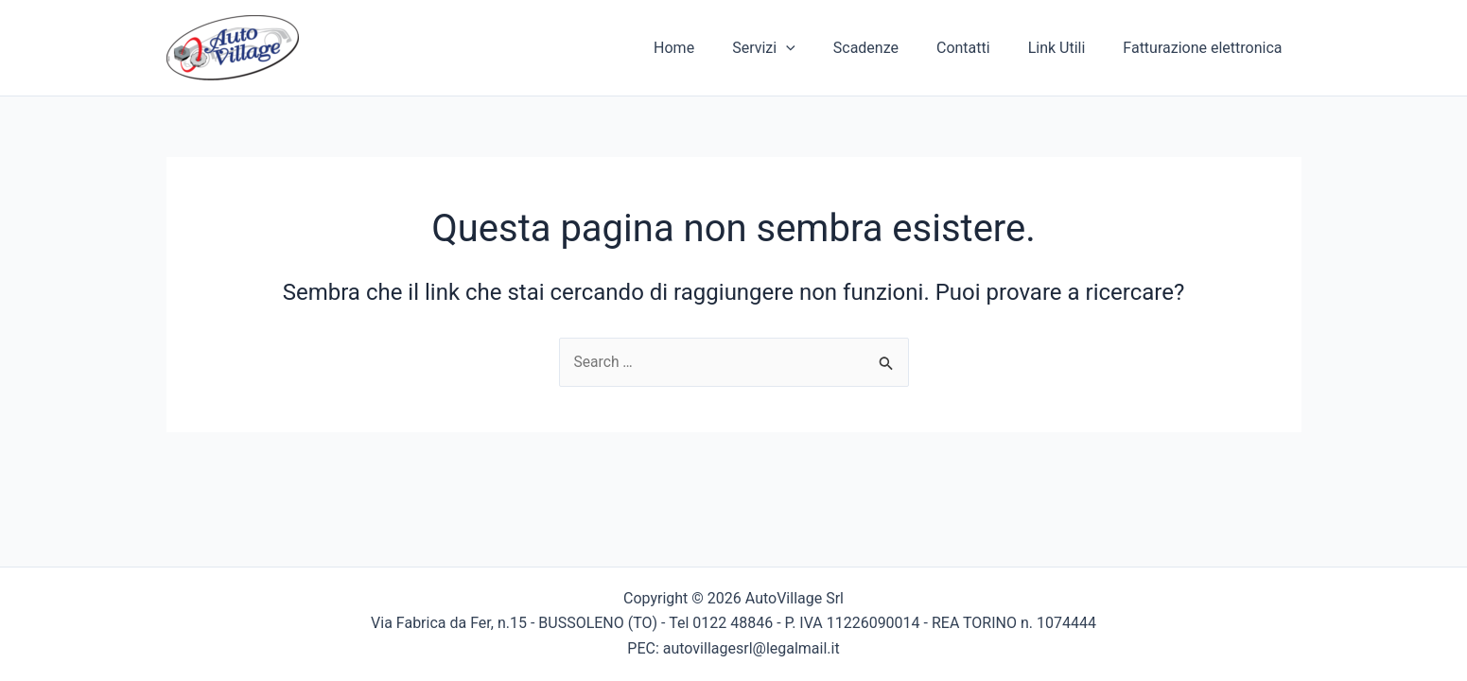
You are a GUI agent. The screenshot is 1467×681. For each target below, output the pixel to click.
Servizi (798, 48)
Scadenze (892, 48)
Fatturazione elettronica (1205, 48)
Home (715, 48)
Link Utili (1068, 48)
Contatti (982, 48)
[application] (820, 48)
